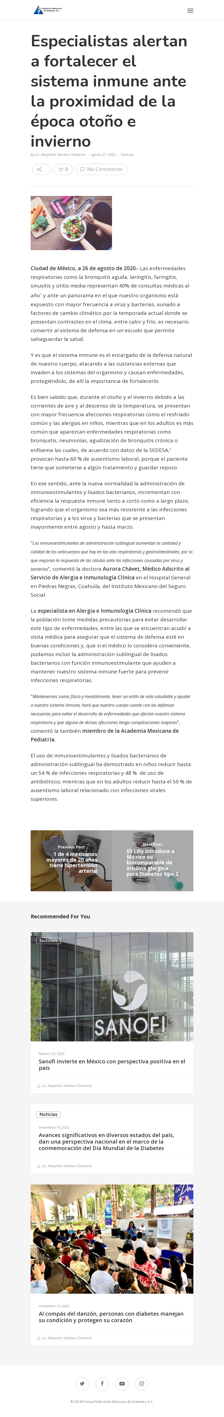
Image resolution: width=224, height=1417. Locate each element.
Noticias (127, 154)
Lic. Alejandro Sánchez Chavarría (60, 154)
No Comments (102, 169)
